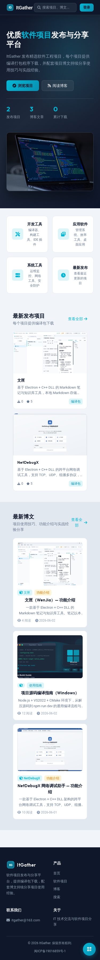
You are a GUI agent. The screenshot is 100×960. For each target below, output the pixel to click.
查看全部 (77, 319)
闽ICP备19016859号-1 (50, 951)
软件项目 (60, 881)
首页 (56, 873)
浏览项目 (23, 85)
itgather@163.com (23, 920)
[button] (50, 370)
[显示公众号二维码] (89, 949)
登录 (86, 7)
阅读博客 (57, 85)
